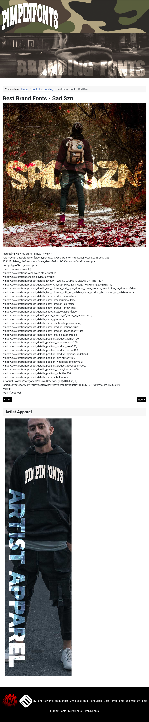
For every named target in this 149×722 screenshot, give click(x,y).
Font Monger (60, 700)
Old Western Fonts (136, 700)
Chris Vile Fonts (79, 700)
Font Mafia (96, 700)
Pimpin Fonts (91, 711)
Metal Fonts (75, 711)
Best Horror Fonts (114, 700)
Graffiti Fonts (59, 711)
